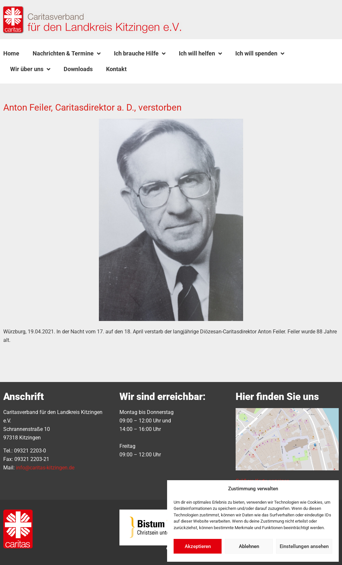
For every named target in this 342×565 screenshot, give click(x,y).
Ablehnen (249, 546)
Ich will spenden (259, 53)
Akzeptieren (198, 546)
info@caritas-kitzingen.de (45, 468)
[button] (150, 69)
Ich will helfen (200, 53)
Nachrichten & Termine (67, 53)
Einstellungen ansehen (304, 546)
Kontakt (116, 69)
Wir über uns (30, 69)
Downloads (78, 69)
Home (11, 53)
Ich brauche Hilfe (139, 53)
